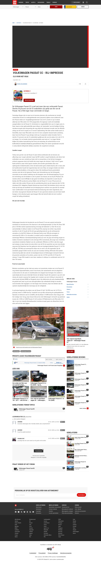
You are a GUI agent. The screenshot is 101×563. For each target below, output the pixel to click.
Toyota (74, 529)
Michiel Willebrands (22, 83)
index (68, 297)
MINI (59, 519)
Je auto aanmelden (53, 513)
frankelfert (21, 438)
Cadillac (17, 529)
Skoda (74, 521)
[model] (31, 6)
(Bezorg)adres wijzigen (67, 511)
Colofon (51, 511)
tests (68, 292)
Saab (59, 536)
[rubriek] (43, 6)
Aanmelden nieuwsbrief (55, 507)
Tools (48, 2)
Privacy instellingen (53, 553)
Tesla (74, 528)
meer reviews (83, 408)
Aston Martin (18, 523)
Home (13, 22)
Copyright (38, 511)
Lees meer (70, 351)
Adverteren (38, 509)
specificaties (70, 284)
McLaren (46, 533)
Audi (16, 524)
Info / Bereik (78, 509)
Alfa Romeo (18, 519)
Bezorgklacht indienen (67, 509)
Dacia (16, 536)
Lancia (45, 521)
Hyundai (31, 529)
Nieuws (21, 2)
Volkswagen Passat (25, 351)
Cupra (16, 535)
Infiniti (31, 531)
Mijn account (78, 507)
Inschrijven (81, 495)
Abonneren (38, 507)
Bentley (17, 526)
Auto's (33, 2)
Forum (55, 2)
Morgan (60, 523)
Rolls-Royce (61, 535)
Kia (30, 536)
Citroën (16, 533)
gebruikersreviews (72, 294)
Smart (74, 523)
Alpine (16, 521)
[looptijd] (50, 359)
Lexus (45, 524)
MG (45, 536)
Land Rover (46, 523)
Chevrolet (17, 531)
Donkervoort (32, 519)
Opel (59, 526)
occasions (69, 287)
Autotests (19, 22)
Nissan (60, 524)
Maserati (46, 529)
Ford (30, 526)
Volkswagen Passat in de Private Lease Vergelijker (50, 365)
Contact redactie (53, 509)
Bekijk (29, 100)
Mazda (45, 531)
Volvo (74, 533)
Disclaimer (38, 513)
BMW (16, 528)
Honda (31, 528)
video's (69, 289)
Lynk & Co (46, 528)
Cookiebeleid (32, 553)
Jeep (30, 535)
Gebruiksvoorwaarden (80, 511)
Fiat (30, 524)
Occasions (41, 2)
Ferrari (30, 523)
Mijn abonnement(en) (67, 513)
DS (30, 521)
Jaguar (31, 533)
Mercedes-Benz (47, 535)
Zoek (56, 6)
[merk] (18, 6)
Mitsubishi (61, 521)
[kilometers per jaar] (60, 359)
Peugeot (60, 528)
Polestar (60, 529)
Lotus (45, 526)
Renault (60, 533)
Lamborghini (47, 519)
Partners (77, 513)
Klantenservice (65, 507)
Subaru (74, 524)
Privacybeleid (42, 553)
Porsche (60, 531)
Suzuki (74, 526)
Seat (74, 519)
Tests (27, 2)
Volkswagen (16, 351)
